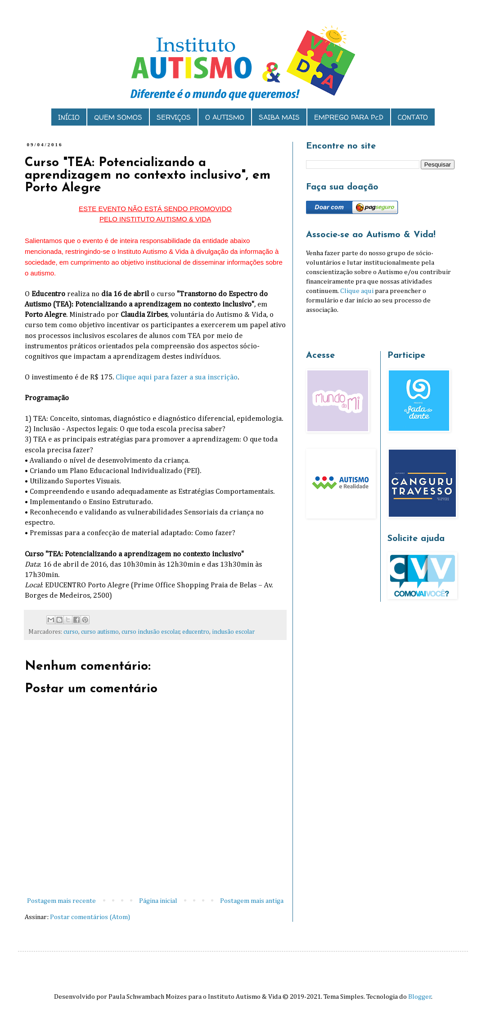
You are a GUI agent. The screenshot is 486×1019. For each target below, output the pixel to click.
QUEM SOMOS (118, 117)
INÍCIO (69, 117)
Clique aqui (357, 291)
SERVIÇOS (174, 117)
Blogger (420, 996)
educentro (195, 632)
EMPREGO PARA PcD (348, 117)
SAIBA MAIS (279, 117)
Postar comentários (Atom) (90, 917)
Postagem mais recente (61, 900)
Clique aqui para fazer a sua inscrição (177, 377)
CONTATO (413, 117)
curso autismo (100, 632)
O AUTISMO (224, 117)
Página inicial (158, 900)
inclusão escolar (233, 632)
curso (70, 632)
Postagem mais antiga (252, 900)
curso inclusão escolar (151, 632)
